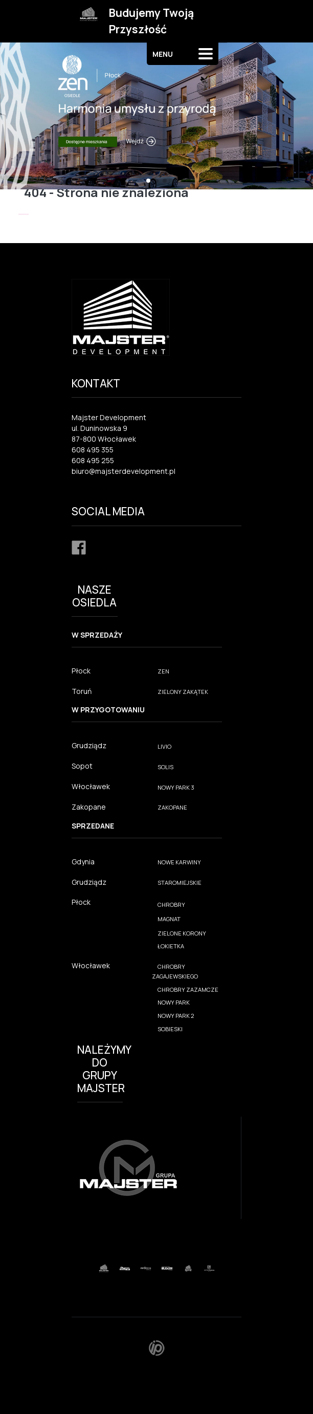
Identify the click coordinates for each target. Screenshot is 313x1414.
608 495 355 (93, 449)
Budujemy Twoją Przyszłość (151, 21)
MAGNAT (169, 919)
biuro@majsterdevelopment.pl (123, 471)
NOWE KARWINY (179, 862)
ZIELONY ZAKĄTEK (183, 691)
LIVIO (164, 746)
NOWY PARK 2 (176, 1015)
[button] (148, 181)
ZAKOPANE (172, 807)
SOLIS (165, 767)
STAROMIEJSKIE (180, 882)
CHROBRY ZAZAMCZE (188, 989)
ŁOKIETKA (171, 946)
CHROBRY (171, 904)
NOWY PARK (174, 1002)
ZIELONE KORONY (182, 933)
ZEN (163, 671)
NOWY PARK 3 (176, 787)
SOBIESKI (170, 1029)
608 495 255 (93, 460)
